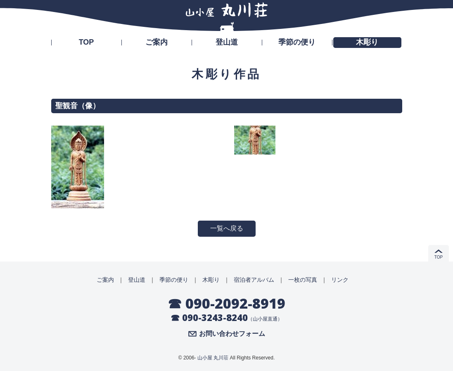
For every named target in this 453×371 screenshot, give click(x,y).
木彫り (367, 42)
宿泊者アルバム (254, 279)
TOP (86, 42)
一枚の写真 (302, 279)
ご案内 (156, 42)
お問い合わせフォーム (232, 334)
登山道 (227, 42)
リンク (340, 279)
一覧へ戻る (226, 228)
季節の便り (296, 42)
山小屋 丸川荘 (212, 358)
